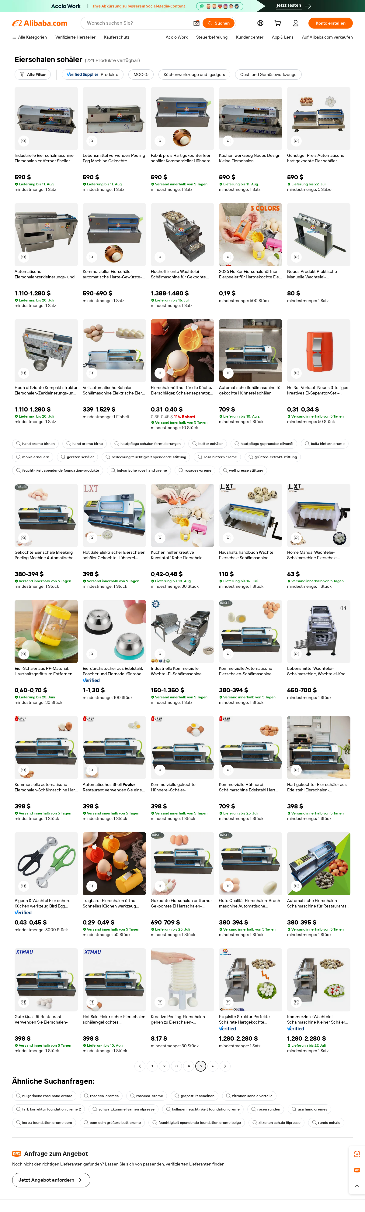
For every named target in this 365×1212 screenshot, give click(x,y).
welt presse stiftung (243, 470)
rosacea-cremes (101, 1095)
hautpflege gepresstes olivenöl (264, 443)
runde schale (326, 1122)
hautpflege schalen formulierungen (147, 443)
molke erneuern (32, 457)
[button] (196, 23)
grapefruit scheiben (194, 1095)
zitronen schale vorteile (249, 1095)
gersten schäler (77, 457)
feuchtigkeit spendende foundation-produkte (57, 470)
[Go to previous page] (139, 1066)
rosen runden (265, 1109)
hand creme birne (84, 443)
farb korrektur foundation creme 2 (48, 1109)
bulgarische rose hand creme (139, 470)
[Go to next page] (225, 1066)
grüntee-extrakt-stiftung (273, 457)
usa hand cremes (309, 1109)
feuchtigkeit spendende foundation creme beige (196, 1122)
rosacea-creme (195, 470)
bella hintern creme (325, 443)
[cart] (278, 24)
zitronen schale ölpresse (276, 1122)
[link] (357, 1154)
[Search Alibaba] (137, 23)
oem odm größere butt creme (112, 1122)
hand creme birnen (35, 443)
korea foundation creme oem (44, 1122)
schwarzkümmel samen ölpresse (123, 1109)
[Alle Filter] (33, 74)
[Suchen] (219, 23)
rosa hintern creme (217, 457)
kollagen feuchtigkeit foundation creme (203, 1109)
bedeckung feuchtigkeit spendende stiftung (146, 457)
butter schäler (207, 443)
